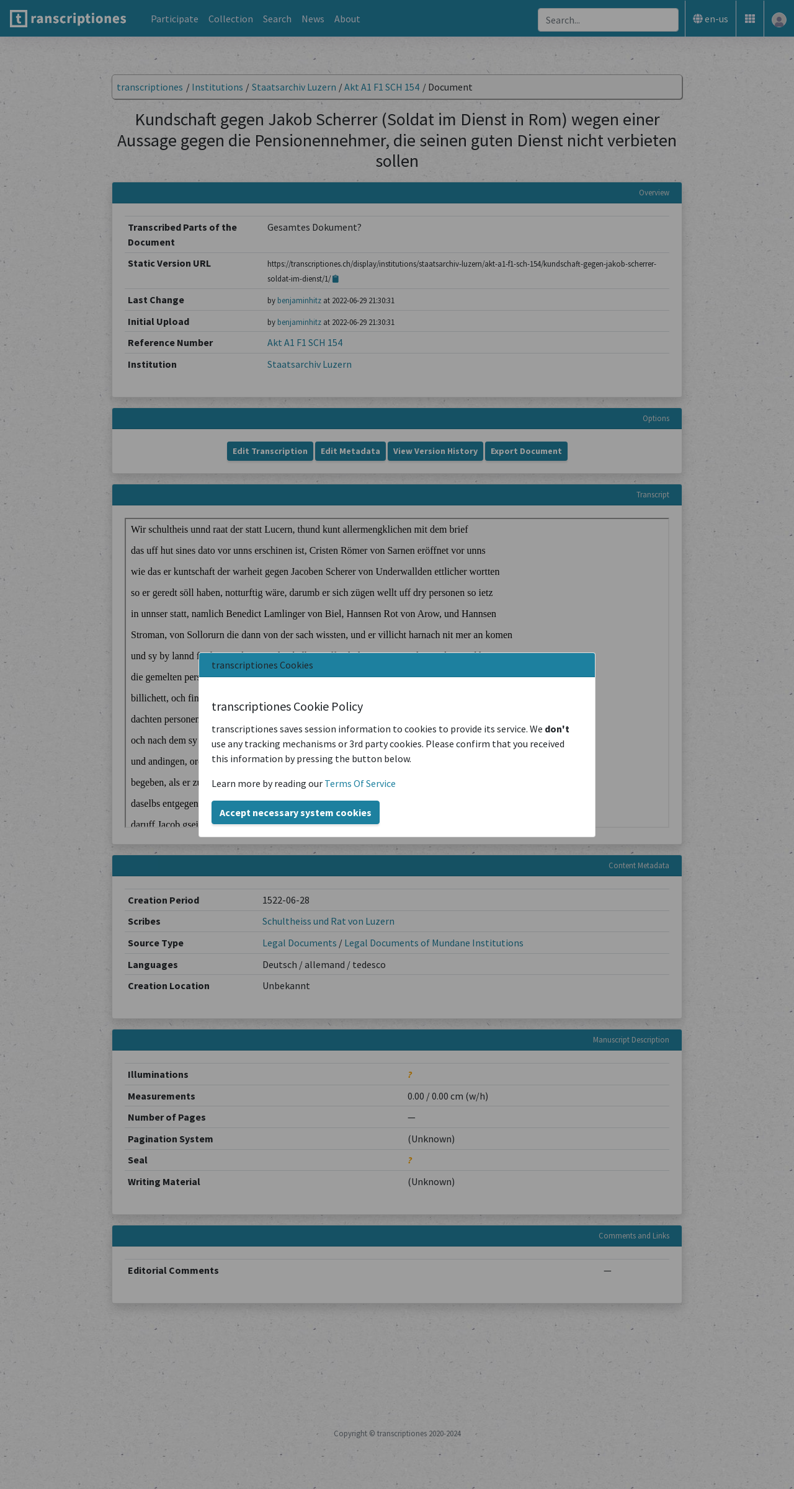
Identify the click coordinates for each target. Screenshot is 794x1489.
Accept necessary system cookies (296, 812)
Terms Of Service (360, 783)
